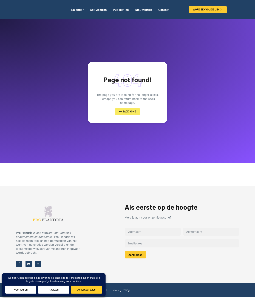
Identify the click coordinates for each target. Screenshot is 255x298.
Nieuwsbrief (143, 10)
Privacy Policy (121, 291)
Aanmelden (135, 255)
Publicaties (121, 10)
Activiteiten (98, 10)
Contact (163, 10)
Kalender (77, 10)
